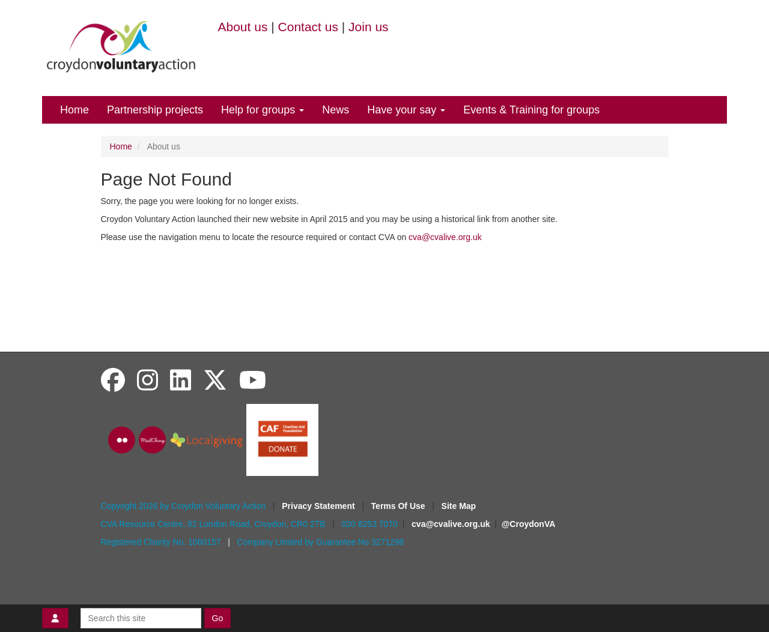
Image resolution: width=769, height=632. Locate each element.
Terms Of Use (399, 506)
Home (74, 110)
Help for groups (262, 110)
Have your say (406, 110)
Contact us (308, 27)
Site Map (459, 506)
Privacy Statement (319, 506)
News (335, 110)
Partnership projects (155, 110)
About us (243, 27)
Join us (368, 27)
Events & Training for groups (531, 110)
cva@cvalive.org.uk (445, 237)
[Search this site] (141, 618)
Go (217, 618)
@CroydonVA (529, 524)
